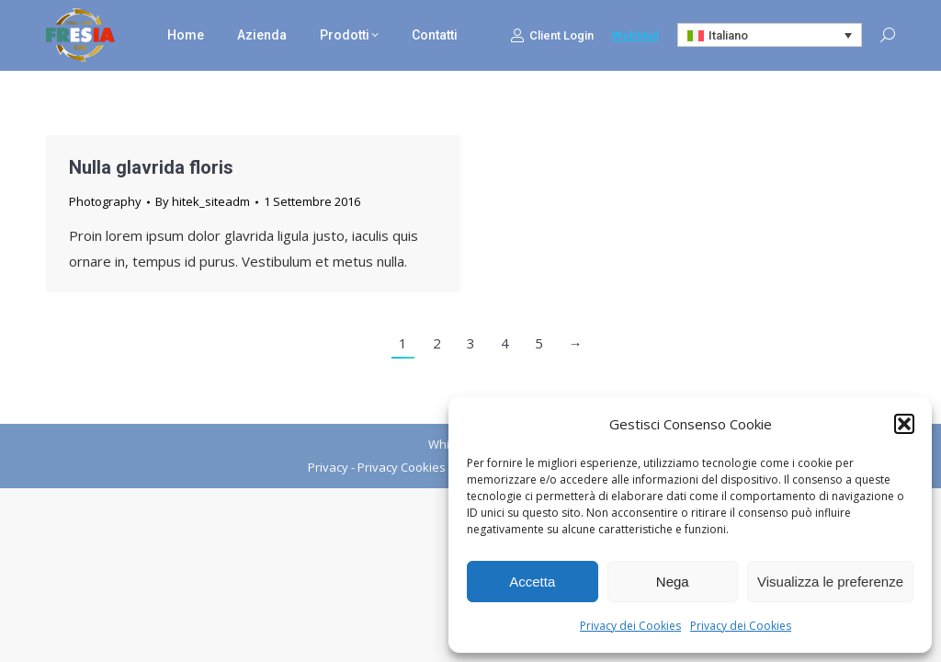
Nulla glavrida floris (151, 167)
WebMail (635, 35)
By (202, 201)
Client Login (552, 35)
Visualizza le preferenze (830, 581)
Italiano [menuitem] (728, 35)
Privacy (328, 467)
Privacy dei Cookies (630, 625)
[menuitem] (770, 35)
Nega (672, 581)
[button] (904, 424)
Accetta (532, 581)
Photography (105, 201)
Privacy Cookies (401, 467)
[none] (770, 35)
